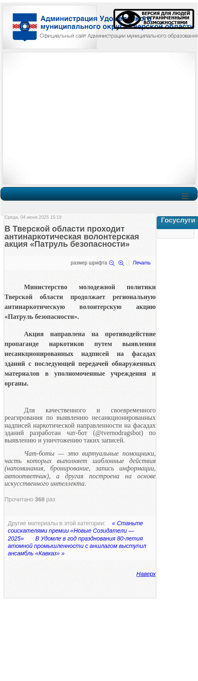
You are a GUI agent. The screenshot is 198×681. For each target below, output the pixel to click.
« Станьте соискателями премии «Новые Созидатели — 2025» (75, 530)
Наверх (146, 574)
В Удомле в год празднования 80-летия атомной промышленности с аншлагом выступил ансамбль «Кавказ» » (77, 546)
